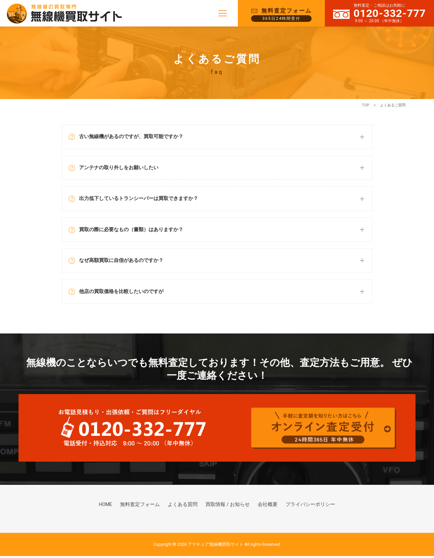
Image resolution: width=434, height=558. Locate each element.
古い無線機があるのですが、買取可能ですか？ (129, 137)
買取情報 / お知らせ (227, 507)
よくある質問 (185, 507)
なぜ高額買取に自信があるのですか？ (118, 262)
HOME (112, 507)
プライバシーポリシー (305, 507)
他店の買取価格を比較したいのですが (118, 293)
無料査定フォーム (144, 507)
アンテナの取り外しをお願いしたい (116, 168)
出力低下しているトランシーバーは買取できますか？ (137, 199)
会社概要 (265, 507)
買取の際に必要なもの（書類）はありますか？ (129, 231)
